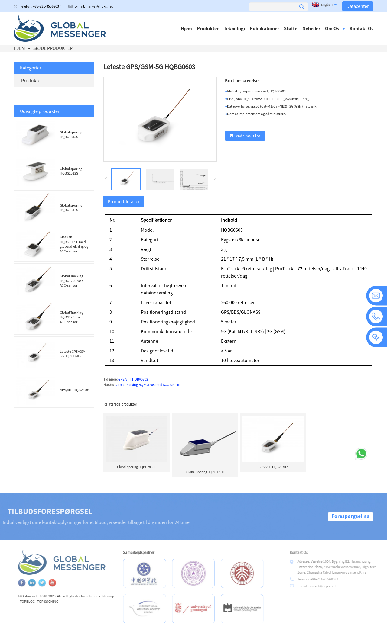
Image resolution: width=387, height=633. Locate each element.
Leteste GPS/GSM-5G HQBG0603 (73, 353)
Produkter (208, 28)
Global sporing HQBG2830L (136, 467)
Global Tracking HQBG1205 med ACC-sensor (72, 317)
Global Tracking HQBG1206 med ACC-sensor (72, 281)
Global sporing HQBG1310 (205, 472)
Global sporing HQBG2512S (71, 171)
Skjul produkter (53, 48)
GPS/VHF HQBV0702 (75, 390)
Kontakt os (361, 28)
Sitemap (120, 596)
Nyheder (311, 28)
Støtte (290, 28)
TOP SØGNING (60, 601)
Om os (335, 28)
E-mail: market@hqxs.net (93, 6)
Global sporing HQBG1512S (71, 207)
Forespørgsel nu (350, 516)
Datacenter (357, 6)
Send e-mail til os (247, 135)
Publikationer (264, 28)
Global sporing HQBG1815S (71, 134)
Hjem (186, 28)
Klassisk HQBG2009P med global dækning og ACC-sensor (74, 244)
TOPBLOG (39, 601)
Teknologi (234, 28)
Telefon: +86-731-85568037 (40, 6)
